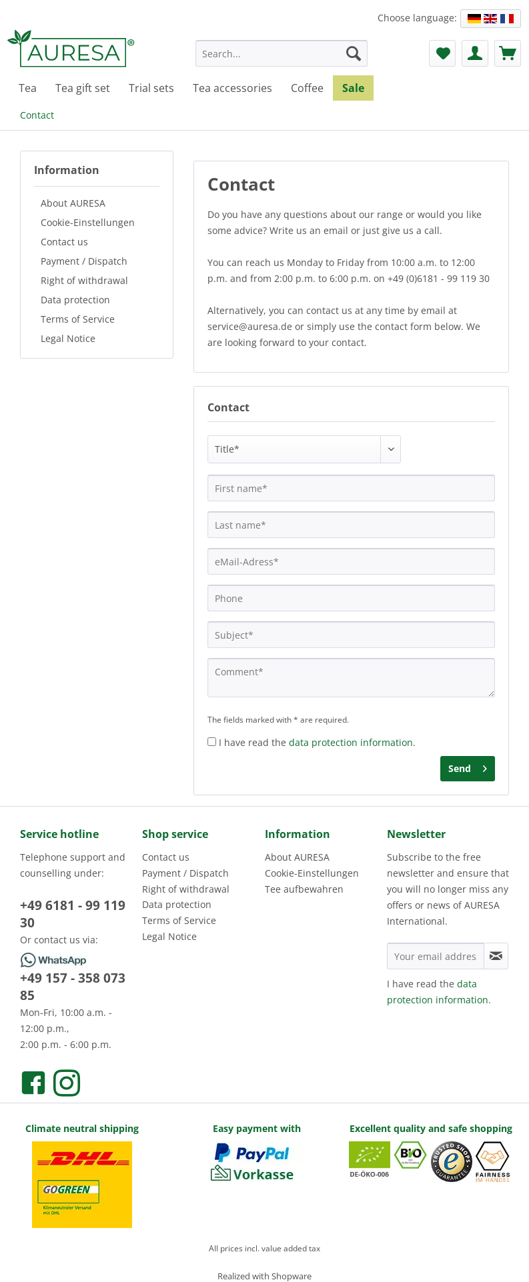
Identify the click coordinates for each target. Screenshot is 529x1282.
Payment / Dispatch (84, 261)
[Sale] (353, 88)
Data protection (75, 299)
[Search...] (281, 53)
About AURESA (73, 203)
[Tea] (27, 88)
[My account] (475, 53)
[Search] (354, 53)
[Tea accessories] (232, 88)
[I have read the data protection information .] (211, 741)
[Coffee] (307, 88)
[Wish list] (442, 53)
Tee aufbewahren (304, 889)
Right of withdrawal (84, 280)
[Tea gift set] (82, 88)
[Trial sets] (151, 88)
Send (467, 766)
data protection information (351, 742)
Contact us (64, 241)
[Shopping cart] (507, 53)
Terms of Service (78, 319)
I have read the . (317, 742)
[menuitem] (281, 59)
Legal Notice (68, 338)
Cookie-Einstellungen (88, 222)
